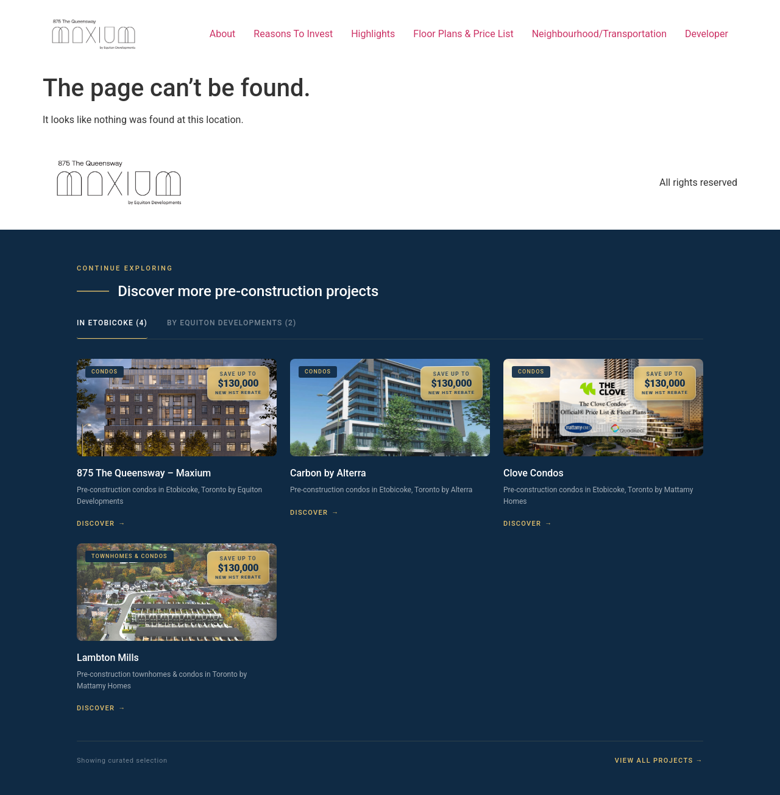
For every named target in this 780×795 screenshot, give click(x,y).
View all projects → (659, 761)
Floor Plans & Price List (463, 34)
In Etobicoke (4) (112, 323)
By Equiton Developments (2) (231, 323)
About (223, 34)
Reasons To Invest (293, 34)
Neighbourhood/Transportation (599, 34)
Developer (706, 34)
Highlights (373, 34)
